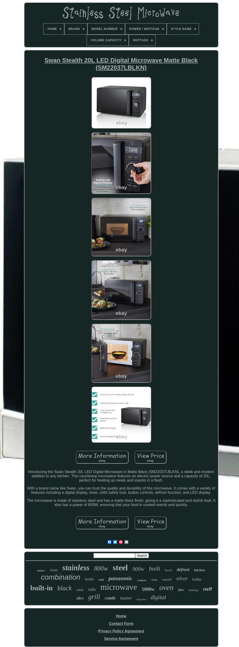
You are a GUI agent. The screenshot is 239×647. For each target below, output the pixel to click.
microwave (118, 587)
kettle (89, 579)
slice (80, 598)
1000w (148, 589)
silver (182, 578)
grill (94, 596)
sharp (154, 579)
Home (121, 616)
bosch (168, 570)
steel (120, 567)
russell (166, 579)
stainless (76, 567)
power (41, 570)
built (154, 568)
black (64, 588)
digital (158, 597)
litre (181, 590)
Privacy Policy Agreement (121, 631)
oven (166, 587)
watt (101, 579)
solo (92, 589)
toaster (126, 598)
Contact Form (121, 624)
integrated (141, 599)
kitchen (199, 570)
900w (138, 569)
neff (207, 589)
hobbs (196, 579)
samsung (193, 590)
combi (110, 598)
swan (54, 570)
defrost (183, 569)
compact (141, 580)
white (79, 590)
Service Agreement (121, 639)
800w (101, 568)
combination (60, 577)
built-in (41, 588)
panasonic (120, 578)
